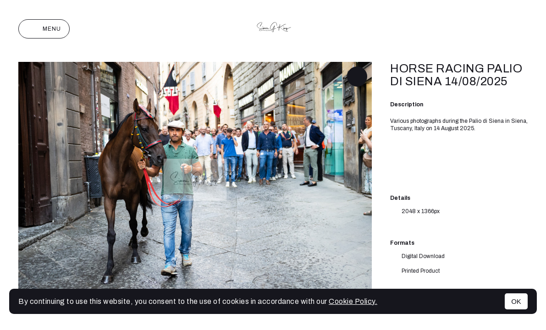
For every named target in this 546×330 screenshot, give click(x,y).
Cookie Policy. (353, 301)
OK (516, 301)
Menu (44, 28)
